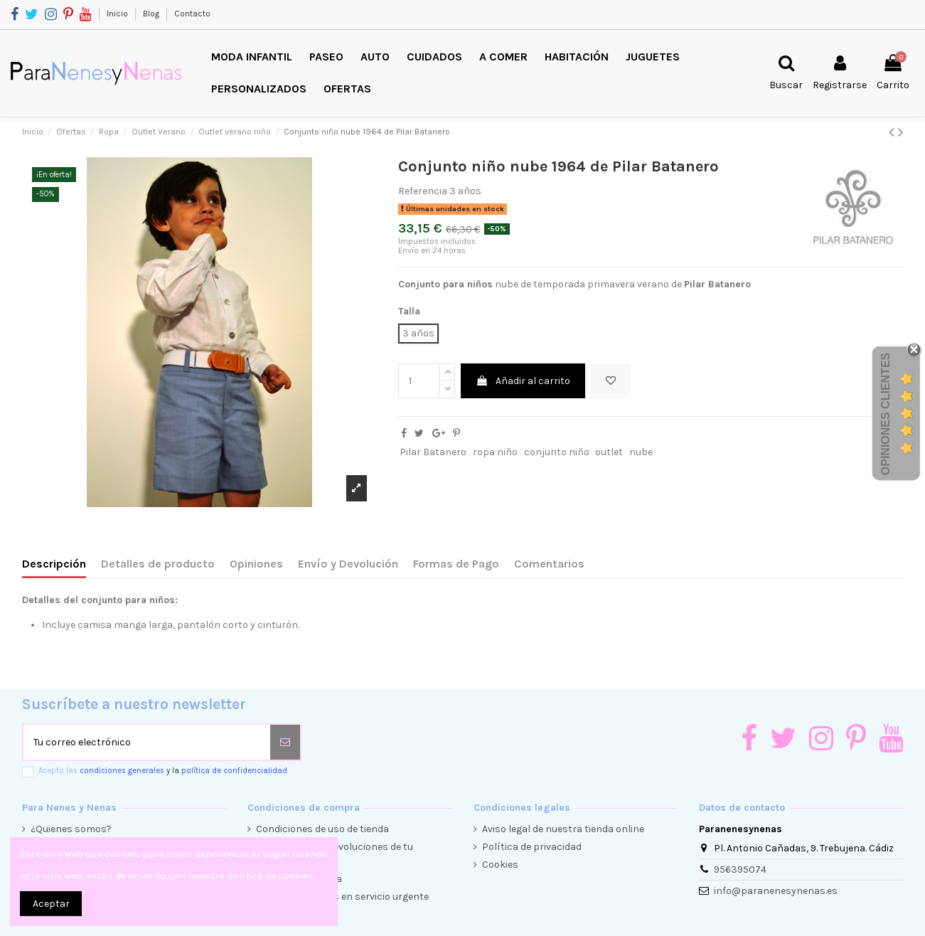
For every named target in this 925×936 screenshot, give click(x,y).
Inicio (118, 13)
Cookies (500, 864)
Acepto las (162, 770)
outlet (609, 452)
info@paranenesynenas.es (776, 891)
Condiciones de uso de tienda (322, 829)
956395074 (740, 869)
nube (641, 452)
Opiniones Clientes (885, 414)
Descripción (54, 563)
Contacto (192, 13)
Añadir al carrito (523, 381)
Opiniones (256, 563)
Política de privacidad (532, 847)
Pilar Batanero (433, 452)
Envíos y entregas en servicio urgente (342, 896)
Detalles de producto (158, 563)
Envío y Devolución (348, 563)
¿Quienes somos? (71, 829)
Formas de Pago (456, 563)
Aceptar (51, 904)
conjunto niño (556, 452)
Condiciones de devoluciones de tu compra (334, 854)
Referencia (422, 191)
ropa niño (495, 452)
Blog (152, 13)
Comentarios (549, 563)
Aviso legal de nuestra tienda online (563, 829)
